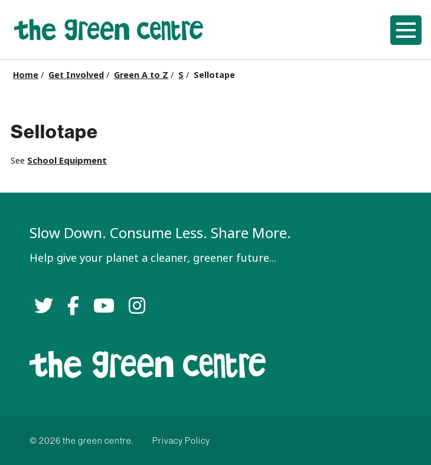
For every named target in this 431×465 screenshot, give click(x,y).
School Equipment (67, 160)
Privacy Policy (181, 440)
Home (25, 75)
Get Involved (76, 75)
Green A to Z (141, 75)
